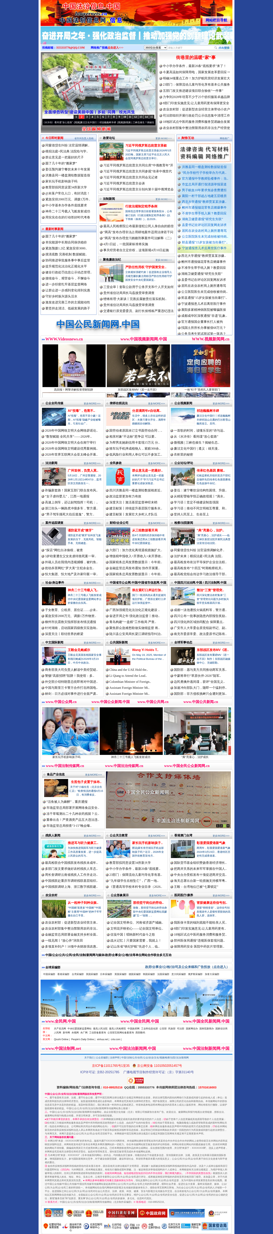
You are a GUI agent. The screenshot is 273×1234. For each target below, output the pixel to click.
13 (140, 116)
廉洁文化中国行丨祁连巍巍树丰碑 (103, 122)
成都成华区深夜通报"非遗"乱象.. (204, 318)
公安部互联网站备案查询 (121, 1032)
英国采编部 (121, 974)
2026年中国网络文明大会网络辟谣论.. (71, 430)
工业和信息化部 (149, 1028)
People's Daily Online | (83, 1039)
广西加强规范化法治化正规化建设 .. (134, 610)
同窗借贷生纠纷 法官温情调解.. (67, 145)
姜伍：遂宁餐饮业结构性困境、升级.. (200, 490)
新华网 (66, 1032)
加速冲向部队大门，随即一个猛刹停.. (200, 687)
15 (151, 116)
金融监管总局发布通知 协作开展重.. (134, 568)
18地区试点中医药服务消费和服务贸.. (200, 934)
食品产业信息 (56, 774)
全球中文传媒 (74, 11)
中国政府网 (133, 1028)
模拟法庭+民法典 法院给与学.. (66, 151)
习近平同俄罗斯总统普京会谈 (124, 183)
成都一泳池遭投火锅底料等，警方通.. (200, 610)
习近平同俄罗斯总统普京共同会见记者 (130, 177)
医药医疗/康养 (183, 895)
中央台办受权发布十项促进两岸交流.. (200, 874)
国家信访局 (221, 1028)
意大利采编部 (178, 974)
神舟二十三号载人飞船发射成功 (67, 211)
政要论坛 (109, 138)
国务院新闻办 (206, 1028)
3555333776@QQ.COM (70, 47)
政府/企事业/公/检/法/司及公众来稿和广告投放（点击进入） (187, 967)
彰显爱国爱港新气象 (211, 843)
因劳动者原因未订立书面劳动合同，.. (135, 430)
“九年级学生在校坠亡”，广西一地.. (133, 880)
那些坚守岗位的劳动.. (148, 902)
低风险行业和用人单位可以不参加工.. (135, 454)
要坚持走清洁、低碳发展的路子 (67, 308)
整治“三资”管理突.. (210, 590)
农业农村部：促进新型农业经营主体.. (71, 922)
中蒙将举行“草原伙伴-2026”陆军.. (197, 675)
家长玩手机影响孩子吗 (61, 181)
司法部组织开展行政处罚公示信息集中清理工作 (196, 115)
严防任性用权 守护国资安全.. (145, 267)
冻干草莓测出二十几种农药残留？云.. (72, 813)
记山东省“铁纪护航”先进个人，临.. (134, 946)
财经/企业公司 (119, 522)
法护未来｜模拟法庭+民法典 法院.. (198, 556)
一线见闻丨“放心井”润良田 (64, 940)
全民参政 (116, 463)
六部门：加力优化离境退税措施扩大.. (135, 550)
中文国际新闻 (54, 642)
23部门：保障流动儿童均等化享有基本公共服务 (196, 84)
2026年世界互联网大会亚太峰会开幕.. (71, 454)
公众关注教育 (119, 835)
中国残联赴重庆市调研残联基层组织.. (71, 880)
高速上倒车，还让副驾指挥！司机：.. (71, 502)
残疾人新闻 (52, 835)
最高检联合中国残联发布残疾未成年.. (71, 862)
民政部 (171, 1028)
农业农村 (51, 895)
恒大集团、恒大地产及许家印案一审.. (71, 574)
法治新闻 (51, 463)
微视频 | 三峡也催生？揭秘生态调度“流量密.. (151, 122)
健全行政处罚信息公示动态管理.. (68, 272)
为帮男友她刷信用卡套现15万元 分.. (134, 442)
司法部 (180, 1028)
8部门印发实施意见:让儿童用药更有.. (200, 928)
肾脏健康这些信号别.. (212, 902)
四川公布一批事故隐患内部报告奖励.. (200, 616)
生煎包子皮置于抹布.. (86, 782)
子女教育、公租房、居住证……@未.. (71, 610)
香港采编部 (63, 974)
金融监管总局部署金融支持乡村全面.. (71, 934)
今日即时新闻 (54, 138)
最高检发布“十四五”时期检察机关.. (198, 568)
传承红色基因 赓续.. (211, 470)
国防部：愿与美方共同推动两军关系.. (200, 669)
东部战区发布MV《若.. (213, 650)
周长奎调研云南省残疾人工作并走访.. (71, 874)
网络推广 (224, 138)
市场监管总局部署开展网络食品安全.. (72, 807)
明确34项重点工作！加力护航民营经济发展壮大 (196, 78)
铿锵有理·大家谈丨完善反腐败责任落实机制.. (134, 299)
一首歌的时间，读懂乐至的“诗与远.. (199, 430)
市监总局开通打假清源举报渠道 (204, 184)
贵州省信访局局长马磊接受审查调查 (128, 293)
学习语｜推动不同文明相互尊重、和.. (200, 508)
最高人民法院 (100, 1028)
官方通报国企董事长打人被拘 (202, 324)
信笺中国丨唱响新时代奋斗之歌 (132, 934)
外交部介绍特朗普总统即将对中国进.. (71, 681)
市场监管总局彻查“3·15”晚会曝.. (69, 825)
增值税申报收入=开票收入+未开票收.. (135, 556)
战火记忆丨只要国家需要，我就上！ (135, 940)
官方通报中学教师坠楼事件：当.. (205, 178)
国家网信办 (192, 1028)
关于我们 (89, 1057)
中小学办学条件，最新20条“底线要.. (134, 868)
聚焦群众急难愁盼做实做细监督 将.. (134, 628)
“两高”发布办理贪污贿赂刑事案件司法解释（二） (138, 238)
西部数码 (140, 1032)
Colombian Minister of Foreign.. (130, 681)
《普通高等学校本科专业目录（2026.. (135, 886)
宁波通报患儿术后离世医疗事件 (204, 248)
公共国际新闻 (119, 642)
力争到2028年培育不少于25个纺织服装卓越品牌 (196, 97)
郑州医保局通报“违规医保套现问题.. (199, 940)
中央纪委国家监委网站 (80, 1028)
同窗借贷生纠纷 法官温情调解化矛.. (199, 550)
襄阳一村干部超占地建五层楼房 (204, 196)
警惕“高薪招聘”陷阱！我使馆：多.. (69, 675)
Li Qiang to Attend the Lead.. (128, 675)
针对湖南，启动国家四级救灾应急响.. (71, 628)
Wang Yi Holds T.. (145, 650)
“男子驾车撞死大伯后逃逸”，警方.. (69, 514)
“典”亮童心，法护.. (210, 530)
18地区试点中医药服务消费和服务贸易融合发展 (196, 121)
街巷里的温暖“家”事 (196, 57)
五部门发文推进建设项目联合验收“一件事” (193, 90)
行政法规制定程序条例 (141, 206)
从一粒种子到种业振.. (83, 902)
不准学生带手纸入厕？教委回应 (204, 213)
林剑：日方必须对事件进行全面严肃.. (71, 693)
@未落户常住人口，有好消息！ (67, 193)
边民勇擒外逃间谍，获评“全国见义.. (199, 681)
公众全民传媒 (54, 403)
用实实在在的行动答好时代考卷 (67, 217)
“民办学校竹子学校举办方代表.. (204, 172)
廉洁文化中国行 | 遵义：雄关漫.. (196, 448)
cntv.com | (116, 1039)
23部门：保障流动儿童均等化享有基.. (135, 874)
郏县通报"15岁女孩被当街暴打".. (205, 242)
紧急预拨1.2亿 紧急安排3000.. (66, 248)
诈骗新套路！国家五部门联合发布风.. (71, 490)
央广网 (84, 1032)
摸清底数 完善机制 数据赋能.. (66, 254)
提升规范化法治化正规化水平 (66, 266)
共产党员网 (60, 1028)
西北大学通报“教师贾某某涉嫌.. (204, 201)
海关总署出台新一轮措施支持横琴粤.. (200, 880)
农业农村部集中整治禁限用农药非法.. (71, 928)
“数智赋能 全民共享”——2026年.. (68, 436)
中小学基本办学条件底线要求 (66, 205)
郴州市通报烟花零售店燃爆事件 (204, 207)
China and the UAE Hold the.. (128, 669)
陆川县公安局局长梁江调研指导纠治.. (135, 634)
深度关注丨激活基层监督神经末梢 (133, 502)
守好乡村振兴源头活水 (61, 296)
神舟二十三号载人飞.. (83, 590)
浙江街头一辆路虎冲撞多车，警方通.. (71, 508)
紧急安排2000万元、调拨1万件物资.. (70, 616)
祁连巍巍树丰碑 (208, 410)
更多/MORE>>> (163, 138)
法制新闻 (109, 198)
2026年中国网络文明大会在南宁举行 (70, 442)
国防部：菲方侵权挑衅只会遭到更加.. (200, 693)
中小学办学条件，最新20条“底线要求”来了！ (194, 66)
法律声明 (115, 1057)
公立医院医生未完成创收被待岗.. (205, 236)
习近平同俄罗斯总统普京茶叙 (146, 145)
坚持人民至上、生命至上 (191, 514)
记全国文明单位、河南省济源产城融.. (136, 922)
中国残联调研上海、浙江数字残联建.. (71, 886)
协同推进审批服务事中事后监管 (67, 260)
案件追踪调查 (54, 522)
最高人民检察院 (117, 1028)
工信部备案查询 (97, 1032)
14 (146, 116)
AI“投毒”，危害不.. (81, 410)
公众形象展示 (120, 895)
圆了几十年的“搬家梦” (61, 163)
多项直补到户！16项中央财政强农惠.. (71, 946)
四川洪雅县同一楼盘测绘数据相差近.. (135, 490)
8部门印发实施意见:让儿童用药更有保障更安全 (196, 103)
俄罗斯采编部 (195, 974)
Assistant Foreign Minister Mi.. (129, 687)
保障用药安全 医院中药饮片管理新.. (199, 946)
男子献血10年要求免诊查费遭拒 (204, 190)
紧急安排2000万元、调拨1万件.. (67, 199)
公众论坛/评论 (183, 463)
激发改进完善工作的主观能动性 (67, 302)
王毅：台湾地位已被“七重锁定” (196, 886)
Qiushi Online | (62, 1039)
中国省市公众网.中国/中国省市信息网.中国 (138, 582)
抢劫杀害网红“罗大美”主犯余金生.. (69, 568)
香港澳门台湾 (183, 835)
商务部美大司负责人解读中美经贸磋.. (71, 669)
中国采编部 (49, 974)
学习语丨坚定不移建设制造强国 (196, 502)
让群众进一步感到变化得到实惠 (67, 290)
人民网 (57, 1032)
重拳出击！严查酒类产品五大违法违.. (72, 819)
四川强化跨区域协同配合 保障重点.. (199, 622)
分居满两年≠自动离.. (146, 410)
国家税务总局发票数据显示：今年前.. (135, 562)
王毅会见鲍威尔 (79, 650)
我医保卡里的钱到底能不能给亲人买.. (200, 922)
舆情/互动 (187, 138)
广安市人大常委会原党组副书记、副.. (200, 628)
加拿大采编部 (212, 974)
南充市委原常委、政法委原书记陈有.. (200, 634)
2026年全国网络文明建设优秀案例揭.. (71, 448)
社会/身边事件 (54, 582)
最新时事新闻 (54, 229)
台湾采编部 (78, 974)
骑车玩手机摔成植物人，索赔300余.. (134, 448)
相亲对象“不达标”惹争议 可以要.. (132, 436)
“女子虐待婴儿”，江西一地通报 (67, 496)
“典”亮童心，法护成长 (201, 755)
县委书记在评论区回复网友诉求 (204, 225)
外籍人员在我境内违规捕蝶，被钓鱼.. (71, 562)
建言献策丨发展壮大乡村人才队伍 (133, 514)
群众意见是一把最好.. (147, 470)
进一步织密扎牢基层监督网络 (66, 284)
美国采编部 (92, 974)
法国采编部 (163, 974)
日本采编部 (106, 974)
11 (130, 116)
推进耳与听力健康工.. (83, 843)
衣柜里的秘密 (183, 454)
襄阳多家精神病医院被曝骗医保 (203, 312)
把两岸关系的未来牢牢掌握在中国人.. (200, 868)
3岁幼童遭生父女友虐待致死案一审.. (70, 556)
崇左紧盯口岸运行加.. (147, 590)
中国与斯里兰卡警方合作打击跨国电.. (71, 687)
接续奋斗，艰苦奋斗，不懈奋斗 (67, 278)
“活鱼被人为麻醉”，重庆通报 (67, 801)
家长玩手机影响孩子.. (147, 843)
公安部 (163, 1028)
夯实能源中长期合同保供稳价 (66, 242)
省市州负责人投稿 (84, 138)
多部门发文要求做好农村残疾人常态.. (71, 868)
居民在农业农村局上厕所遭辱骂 (204, 230)
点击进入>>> (116, 47)
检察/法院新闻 (183, 522)
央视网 (75, 1032)
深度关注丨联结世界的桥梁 (64, 634)
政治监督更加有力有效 (125, 496)
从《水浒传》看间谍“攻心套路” (60, 122)
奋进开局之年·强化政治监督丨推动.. (134, 616)
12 (135, 116)
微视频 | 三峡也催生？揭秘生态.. (196, 442)
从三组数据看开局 (145, 530)
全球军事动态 (183, 642)
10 (124, 116)
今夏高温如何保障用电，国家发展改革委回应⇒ (196, 72)
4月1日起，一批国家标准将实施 (125, 244)
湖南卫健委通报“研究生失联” (202, 219)
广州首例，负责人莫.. (83, 470)
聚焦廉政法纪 (112, 259)
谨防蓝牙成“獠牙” (80, 530)
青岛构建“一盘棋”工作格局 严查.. (132, 622)
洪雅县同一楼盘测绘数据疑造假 (204, 167)
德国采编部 (135, 974)
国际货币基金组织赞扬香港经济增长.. (200, 862)
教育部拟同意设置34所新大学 (66, 187)
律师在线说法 (119, 403)
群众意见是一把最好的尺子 (64, 157)
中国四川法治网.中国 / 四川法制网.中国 (200, 582)
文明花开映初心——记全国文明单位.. (136, 928)
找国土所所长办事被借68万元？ (203, 330)
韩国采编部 (149, 974)
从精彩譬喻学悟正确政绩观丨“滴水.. (199, 496)
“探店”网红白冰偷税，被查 (64, 550)
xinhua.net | (103, 1039)
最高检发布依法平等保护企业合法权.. (200, 562)
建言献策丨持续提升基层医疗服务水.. (135, 508)
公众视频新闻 (183, 403)
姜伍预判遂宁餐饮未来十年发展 (67, 169)
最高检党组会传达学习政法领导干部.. (200, 574)
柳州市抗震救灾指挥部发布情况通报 (70, 622)
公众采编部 (102, 1057)
